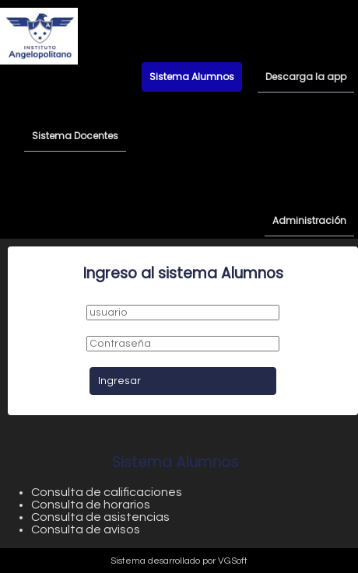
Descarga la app (305, 76)
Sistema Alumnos (191, 76)
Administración (309, 220)
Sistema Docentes (75, 135)
